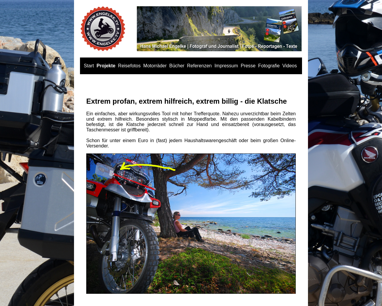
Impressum (226, 65)
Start (89, 65)
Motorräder (155, 65)
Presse (248, 65)
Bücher (176, 65)
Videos (289, 65)
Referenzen (199, 65)
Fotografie (269, 65)
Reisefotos (129, 65)
